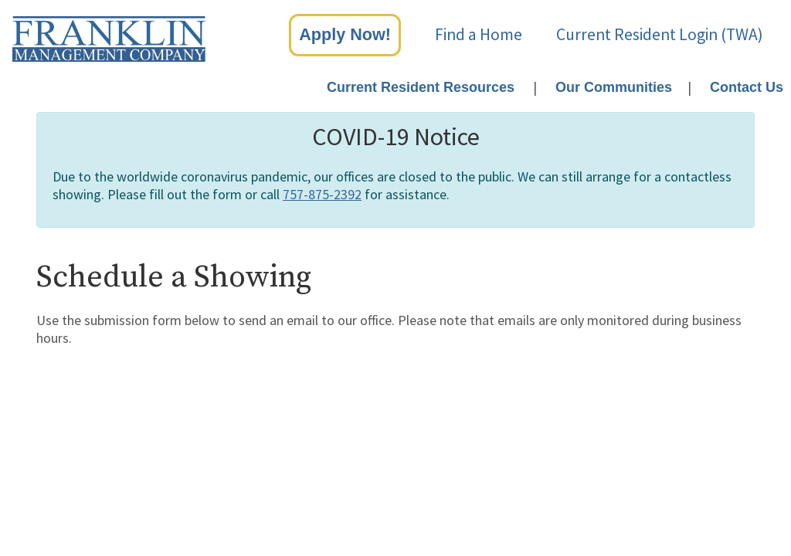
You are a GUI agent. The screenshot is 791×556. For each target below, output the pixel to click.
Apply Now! (345, 34)
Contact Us (746, 87)
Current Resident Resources (420, 87)
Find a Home (478, 34)
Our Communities (613, 87)
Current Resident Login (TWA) (659, 34)
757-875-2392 (322, 194)
